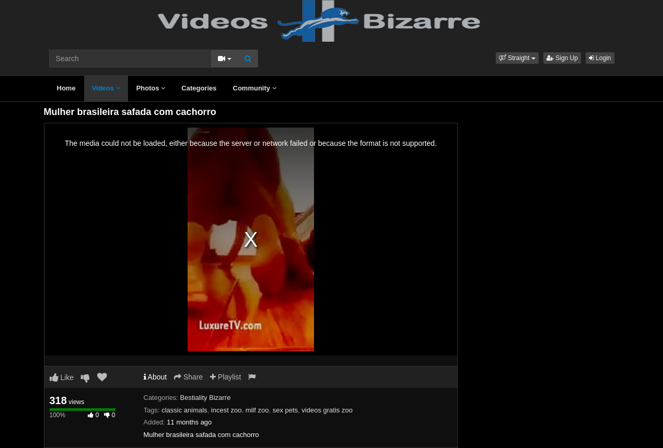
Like (62, 377)
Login (600, 58)
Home (66, 88)
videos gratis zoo (327, 410)
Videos (106, 88)
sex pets (285, 410)
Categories (198, 88)
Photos (151, 88)
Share (188, 377)
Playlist (225, 377)
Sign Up (562, 58)
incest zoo (226, 410)
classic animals (184, 410)
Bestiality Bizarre (205, 397)
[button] (517, 58)
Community (254, 88)
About (155, 377)
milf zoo (257, 410)
